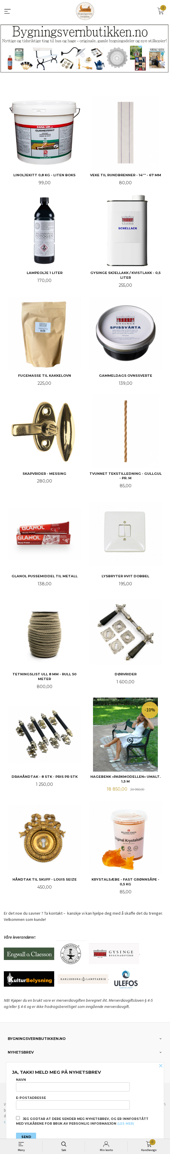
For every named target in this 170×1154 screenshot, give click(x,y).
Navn (73, 1085)
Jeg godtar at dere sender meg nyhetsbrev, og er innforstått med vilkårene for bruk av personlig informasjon (82, 1121)
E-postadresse (73, 1103)
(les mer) (125, 1124)
